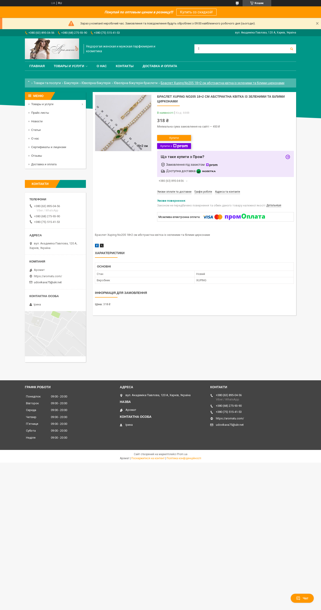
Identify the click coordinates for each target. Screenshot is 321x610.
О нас (102, 66)
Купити (174, 137)
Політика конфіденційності (184, 458)
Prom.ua (182, 454)
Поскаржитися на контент (148, 458)
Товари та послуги (47, 83)
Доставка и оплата (160, 66)
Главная (37, 66)
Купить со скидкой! (196, 12)
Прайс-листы (40, 112)
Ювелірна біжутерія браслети (136, 83)
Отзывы (36, 155)
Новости (36, 121)
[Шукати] (291, 48)
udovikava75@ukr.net (48, 282)
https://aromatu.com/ (48, 276)
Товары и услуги (69, 66)
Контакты (124, 66)
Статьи (36, 130)
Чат (302, 598)
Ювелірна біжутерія (96, 83)
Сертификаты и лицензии (48, 147)
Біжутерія (71, 83)
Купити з (174, 146)
